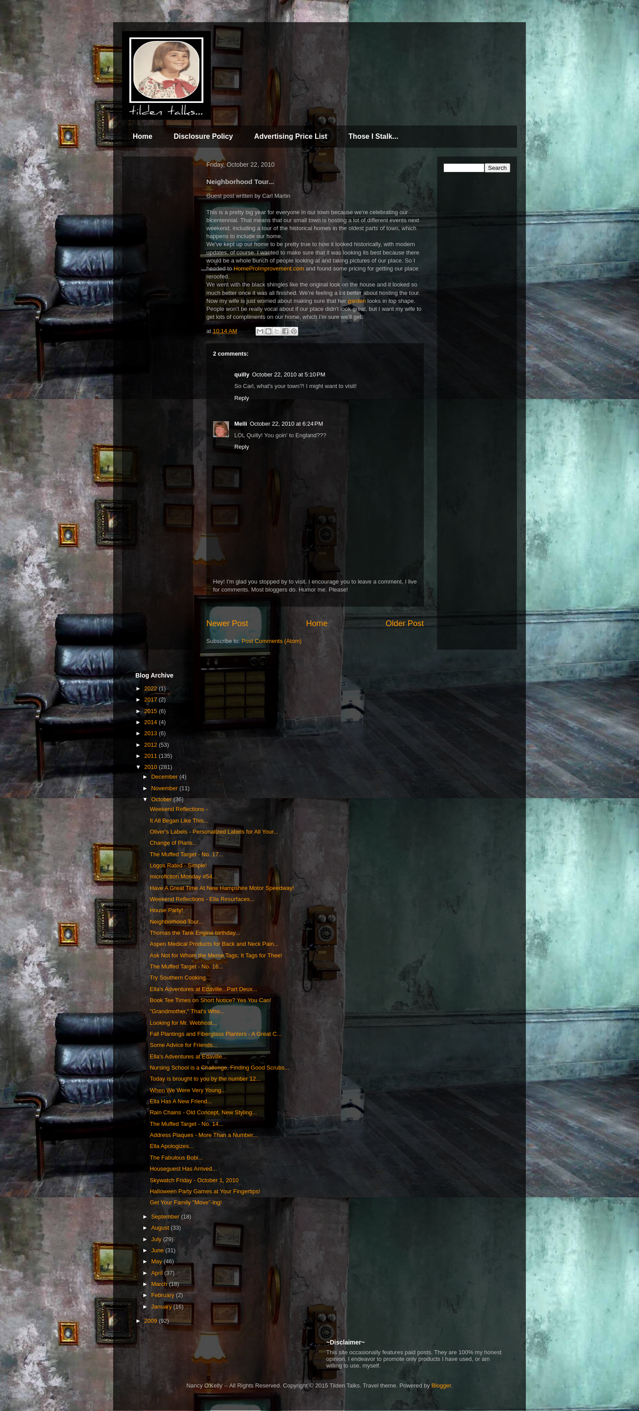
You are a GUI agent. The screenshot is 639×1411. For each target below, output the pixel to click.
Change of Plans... (173, 842)
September (166, 1216)
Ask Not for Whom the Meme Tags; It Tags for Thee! (216, 955)
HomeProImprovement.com (268, 268)
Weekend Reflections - (179, 809)
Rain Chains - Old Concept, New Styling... (203, 1112)
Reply (241, 398)
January (162, 1306)
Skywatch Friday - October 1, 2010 (194, 1180)
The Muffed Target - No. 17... (186, 854)
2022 (151, 688)
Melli (240, 423)
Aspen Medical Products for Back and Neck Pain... (214, 944)
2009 (151, 1320)
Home (142, 136)
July (157, 1239)
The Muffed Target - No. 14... (186, 1124)
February (163, 1295)
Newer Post (227, 623)
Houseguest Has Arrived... (183, 1168)
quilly (241, 374)
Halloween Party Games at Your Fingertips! (205, 1191)
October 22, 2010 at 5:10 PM (288, 374)
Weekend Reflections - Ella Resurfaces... (202, 899)
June (158, 1250)
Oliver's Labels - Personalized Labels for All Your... (214, 831)
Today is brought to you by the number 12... (205, 1078)
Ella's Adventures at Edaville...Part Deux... (203, 989)
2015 (151, 711)
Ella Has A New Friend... (181, 1101)
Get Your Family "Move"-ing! (185, 1202)
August (161, 1227)
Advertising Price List (290, 136)
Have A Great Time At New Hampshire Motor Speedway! (222, 888)
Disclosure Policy (203, 136)
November (165, 788)
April (158, 1273)
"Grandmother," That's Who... (187, 1011)
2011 (151, 756)
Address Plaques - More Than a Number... (203, 1135)
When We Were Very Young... (188, 1090)
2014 (151, 722)
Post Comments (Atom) (272, 641)
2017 (151, 699)
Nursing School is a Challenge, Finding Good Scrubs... (219, 1067)
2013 (151, 733)
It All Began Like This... (179, 820)
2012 (151, 744)
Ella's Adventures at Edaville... (188, 1056)
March (160, 1284)
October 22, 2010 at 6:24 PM (286, 423)
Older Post (405, 623)
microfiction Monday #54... (183, 876)
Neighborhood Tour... (176, 921)
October (162, 799)
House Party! (166, 910)
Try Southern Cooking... (180, 977)
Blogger (441, 1385)
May (157, 1261)
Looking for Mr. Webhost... (183, 1022)
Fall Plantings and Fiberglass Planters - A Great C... (215, 1034)
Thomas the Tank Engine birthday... (195, 932)
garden (357, 301)
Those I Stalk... (373, 136)
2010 (151, 767)
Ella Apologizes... (171, 1146)
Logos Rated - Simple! (178, 865)
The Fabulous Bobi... (176, 1157)
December (165, 776)
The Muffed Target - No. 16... (186, 966)
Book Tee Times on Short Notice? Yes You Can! (210, 1000)
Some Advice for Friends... (183, 1045)
